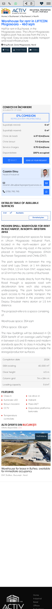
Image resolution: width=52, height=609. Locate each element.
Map (6, 50)
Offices (36, 606)
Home (4, 16)
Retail (35, 602)
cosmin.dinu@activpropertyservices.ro (22, 183)
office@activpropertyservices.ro (3, 2)
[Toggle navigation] (48, 3)
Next (47, 451)
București (29, 425)
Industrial (37, 599)
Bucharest (14, 16)
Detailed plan (38, 217)
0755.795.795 (9, 2)
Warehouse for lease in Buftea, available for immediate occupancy (25, 470)
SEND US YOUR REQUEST (36, 160)
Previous (5, 451)
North (36, 16)
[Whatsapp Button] (15, 3)
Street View (19, 50)
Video (34, 50)
